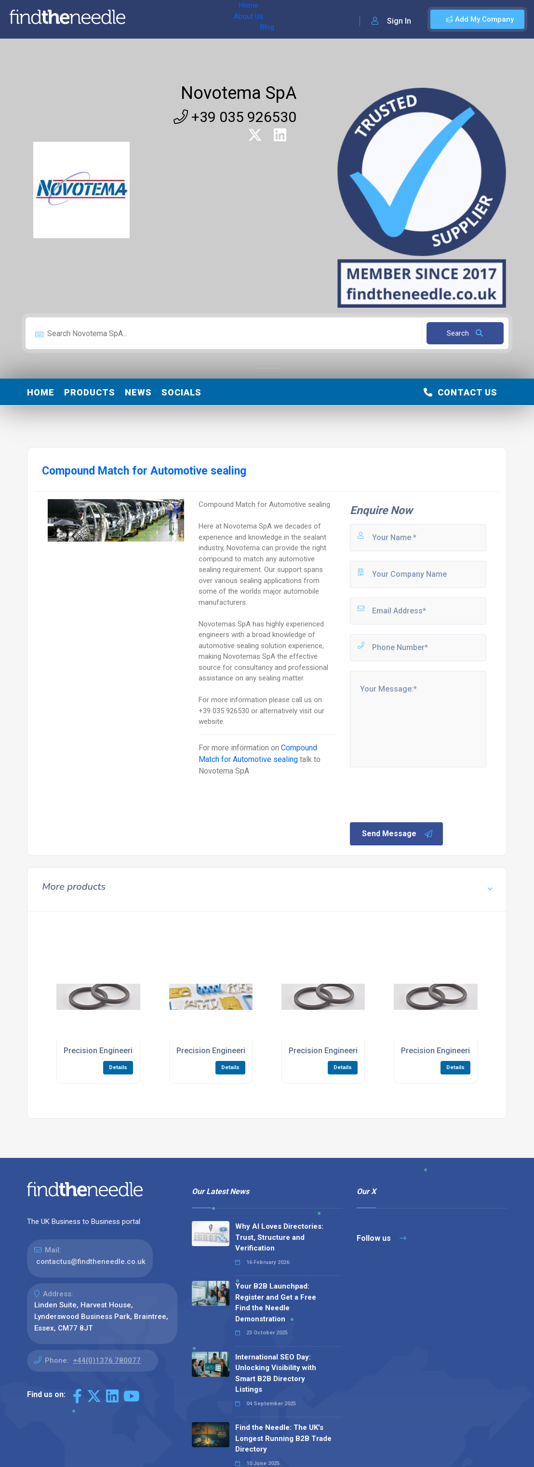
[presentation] (421, 794)
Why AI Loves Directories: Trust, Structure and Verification (279, 1237)
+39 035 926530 (235, 117)
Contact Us (460, 392)
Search (465, 333)
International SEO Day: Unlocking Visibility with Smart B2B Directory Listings (275, 1373)
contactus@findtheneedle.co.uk (91, 1261)
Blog (216, 19)
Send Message (397, 834)
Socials (181, 392)
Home (146, 19)
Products (89, 392)
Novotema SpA (238, 93)
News (138, 392)
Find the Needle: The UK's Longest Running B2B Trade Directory (283, 1438)
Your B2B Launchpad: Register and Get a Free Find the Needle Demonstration (275, 1302)
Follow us (381, 1238)
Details (118, 1067)
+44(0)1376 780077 (107, 1360)
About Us (182, 19)
